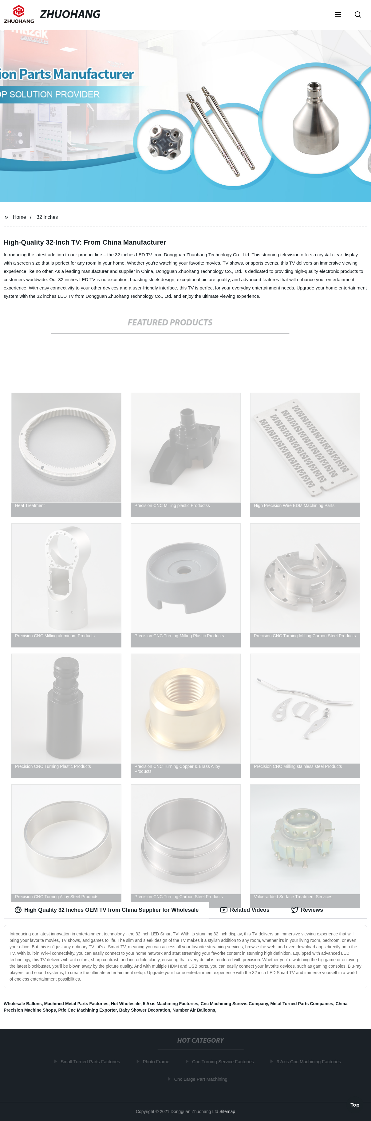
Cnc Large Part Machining (202, 1078)
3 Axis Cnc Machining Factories (310, 1061)
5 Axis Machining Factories (170, 1003)
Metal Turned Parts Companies (301, 1003)
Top (355, 1104)
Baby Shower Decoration (144, 1010)
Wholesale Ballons (23, 1003)
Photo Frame (157, 1061)
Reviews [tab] (307, 910)
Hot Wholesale (125, 1003)
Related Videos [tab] (245, 910)
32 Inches (47, 217)
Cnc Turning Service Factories (224, 1061)
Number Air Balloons (193, 1010)
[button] (338, 15)
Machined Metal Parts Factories (76, 1003)
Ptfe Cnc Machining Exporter (87, 1010)
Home (19, 217)
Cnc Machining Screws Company (234, 1003)
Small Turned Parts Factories (91, 1061)
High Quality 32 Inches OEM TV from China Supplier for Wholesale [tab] (106, 910)
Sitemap (227, 1111)
